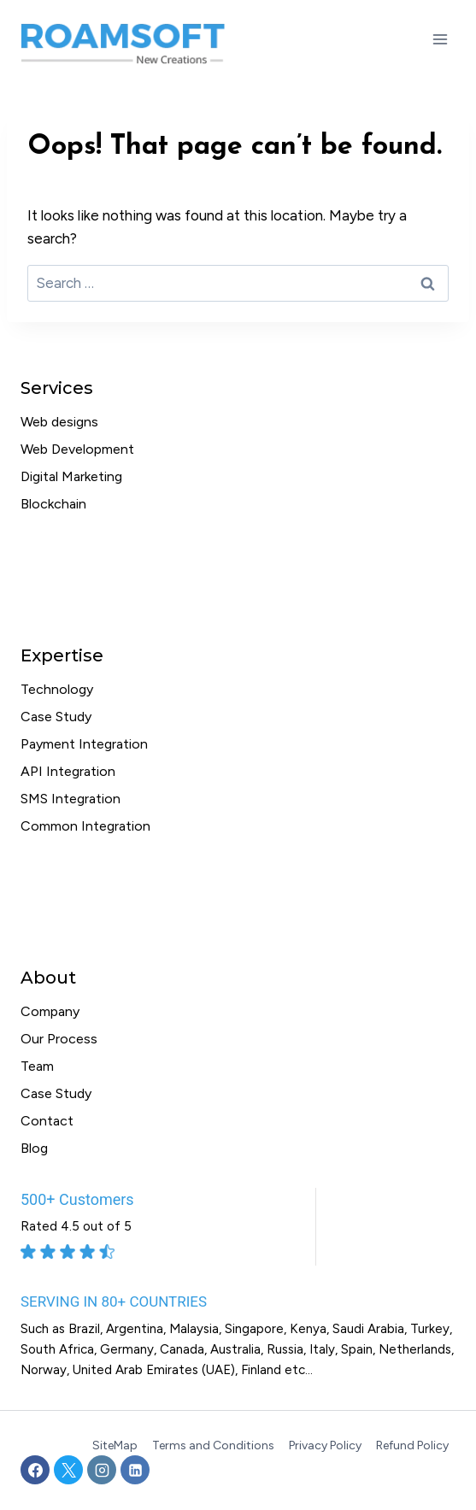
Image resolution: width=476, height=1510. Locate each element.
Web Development (77, 449)
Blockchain (53, 504)
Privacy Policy (325, 1445)
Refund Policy (412, 1445)
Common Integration (85, 826)
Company (50, 1011)
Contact (47, 1121)
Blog (34, 1148)
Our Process (59, 1039)
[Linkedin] (135, 1469)
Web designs (59, 422)
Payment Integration (84, 744)
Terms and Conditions (213, 1445)
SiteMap (115, 1445)
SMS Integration (70, 798)
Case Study (56, 716)
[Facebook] (35, 1469)
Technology (57, 689)
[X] (68, 1469)
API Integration (68, 771)
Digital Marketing (71, 476)
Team (37, 1066)
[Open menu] (439, 39)
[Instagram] (101, 1469)
